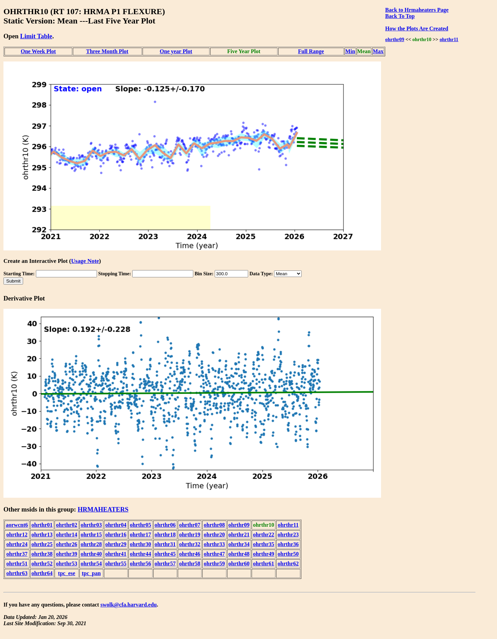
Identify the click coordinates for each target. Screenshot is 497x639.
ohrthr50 (288, 554)
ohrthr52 (41, 563)
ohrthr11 (449, 39)
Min (350, 51)
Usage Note (85, 261)
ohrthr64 (41, 573)
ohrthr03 (91, 525)
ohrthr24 (16, 544)
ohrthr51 (16, 563)
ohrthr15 (91, 534)
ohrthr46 (189, 554)
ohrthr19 (189, 534)
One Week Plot (38, 51)
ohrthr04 (115, 525)
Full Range (311, 51)
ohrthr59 (214, 563)
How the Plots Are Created (416, 28)
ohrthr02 (66, 525)
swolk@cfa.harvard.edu (128, 605)
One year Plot (176, 51)
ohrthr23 (288, 534)
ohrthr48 (239, 554)
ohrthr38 (41, 554)
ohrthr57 (165, 563)
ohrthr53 (66, 563)
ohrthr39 (66, 554)
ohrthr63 (16, 573)
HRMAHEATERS (103, 509)
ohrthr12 (16, 534)
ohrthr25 (41, 544)
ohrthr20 (214, 534)
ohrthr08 (214, 525)
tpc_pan (91, 573)
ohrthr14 (66, 534)
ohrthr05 (140, 525)
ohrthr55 (115, 563)
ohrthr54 (91, 563)
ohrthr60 (239, 563)
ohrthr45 (165, 554)
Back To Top (400, 16)
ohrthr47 (214, 554)
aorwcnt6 (17, 525)
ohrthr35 (263, 544)
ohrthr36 (288, 544)
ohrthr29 (115, 544)
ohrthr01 (41, 525)
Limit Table (36, 36)
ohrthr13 (41, 534)
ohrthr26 (66, 544)
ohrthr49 (263, 554)
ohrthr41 (115, 554)
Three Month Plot (107, 51)
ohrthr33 (214, 544)
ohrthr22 (263, 534)
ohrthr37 (16, 554)
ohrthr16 (115, 534)
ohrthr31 (165, 544)
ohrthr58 (189, 563)
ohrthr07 (189, 525)
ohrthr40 (91, 554)
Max (378, 51)
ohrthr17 (140, 534)
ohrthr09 (394, 39)
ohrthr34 (239, 544)
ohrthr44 (140, 554)
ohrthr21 (239, 534)
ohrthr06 (165, 525)
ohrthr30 (140, 544)
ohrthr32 (189, 544)
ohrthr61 (263, 563)
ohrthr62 (288, 563)
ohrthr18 (165, 534)
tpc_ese (66, 573)
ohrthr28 (91, 544)
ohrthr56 (140, 563)
